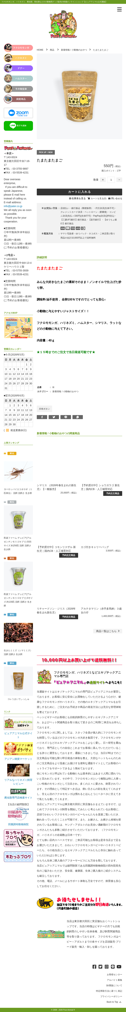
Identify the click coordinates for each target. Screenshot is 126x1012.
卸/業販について (114, 985)
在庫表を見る (79, 198)
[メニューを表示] (119, 9)
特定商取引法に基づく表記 (109, 991)
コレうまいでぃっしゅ (18, 699)
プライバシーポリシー (111, 996)
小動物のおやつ (79, 50)
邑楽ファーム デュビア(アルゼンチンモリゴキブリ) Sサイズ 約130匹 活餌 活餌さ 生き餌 (18, 600)
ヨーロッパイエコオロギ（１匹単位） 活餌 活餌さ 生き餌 (18, 491)
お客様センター (114, 974)
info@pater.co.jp (13, 206)
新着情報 (65, 50)
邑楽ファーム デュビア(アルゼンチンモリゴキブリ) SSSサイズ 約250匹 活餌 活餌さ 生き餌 (17, 544)
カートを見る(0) (99, 198)
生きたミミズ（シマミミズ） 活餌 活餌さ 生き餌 (18, 652)
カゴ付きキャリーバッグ (95, 547)
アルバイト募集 (114, 980)
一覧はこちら (108, 631)
